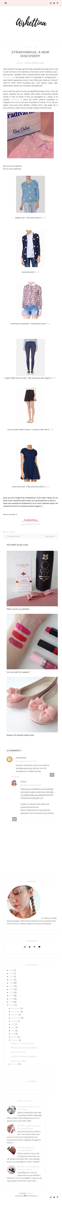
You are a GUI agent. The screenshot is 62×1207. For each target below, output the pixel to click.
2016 (11, 999)
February (15, 1040)
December (15, 1008)
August (14, 1021)
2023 (11, 976)
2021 (11, 983)
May (13, 1031)
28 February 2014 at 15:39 (26, 761)
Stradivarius (8, 77)
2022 (11, 980)
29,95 (37, 272)
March (14, 1037)
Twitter (38, 524)
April (13, 1034)
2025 (11, 970)
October (14, 1015)
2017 (11, 996)
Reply (52, 775)
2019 (11, 989)
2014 (11, 1005)
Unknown (21, 758)
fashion (30, 47)
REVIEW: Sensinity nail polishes (23, 1057)
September (16, 1018)
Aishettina (29, 1193)
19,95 (48, 324)
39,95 (47, 487)
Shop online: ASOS (18, 1052)
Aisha (21, 63)
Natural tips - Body (18, 1061)
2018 (11, 992)
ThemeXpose (32, 1196)
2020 (11, 986)
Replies (16, 777)
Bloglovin (31, 524)
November (15, 1012)
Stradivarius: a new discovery (22, 1043)
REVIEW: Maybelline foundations (24, 1048)
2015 (11, 1002)
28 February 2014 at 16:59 (31, 785)
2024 (11, 973)
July (13, 1024)
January (14, 1064)
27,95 (44, 218)
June (13, 1027)
